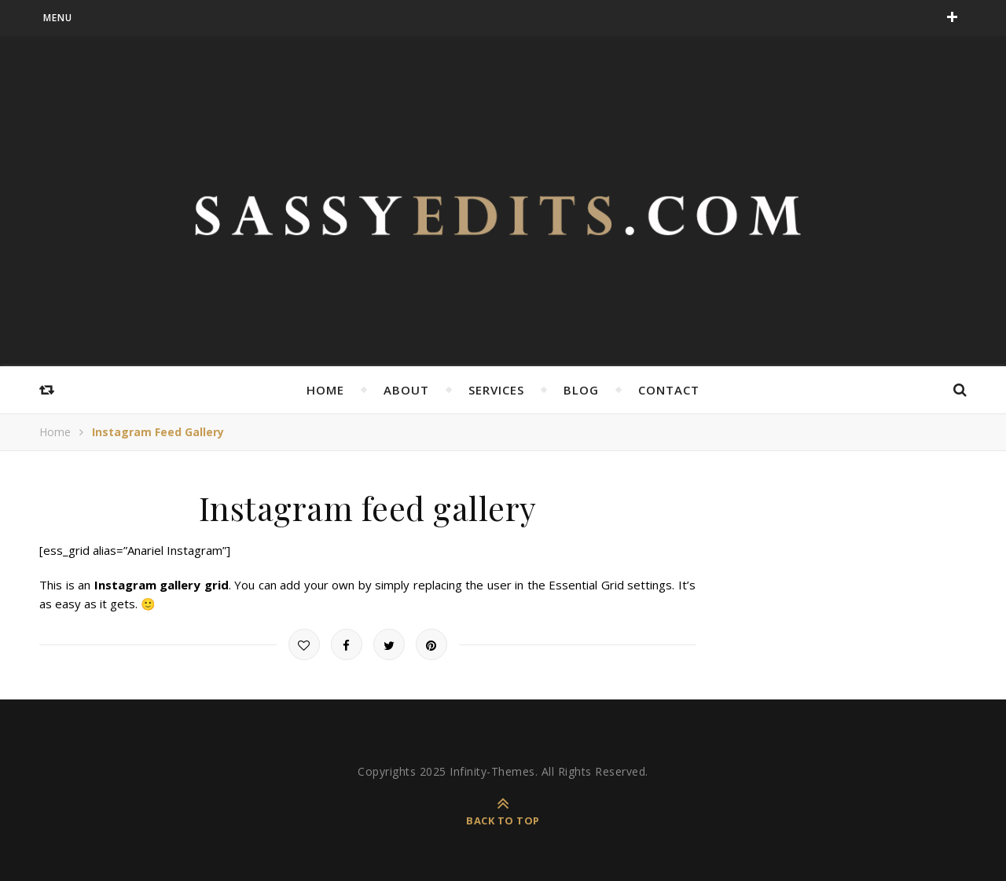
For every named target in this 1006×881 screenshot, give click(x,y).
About (406, 390)
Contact (668, 390)
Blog (581, 390)
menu (57, 17)
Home (325, 390)
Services (496, 390)
